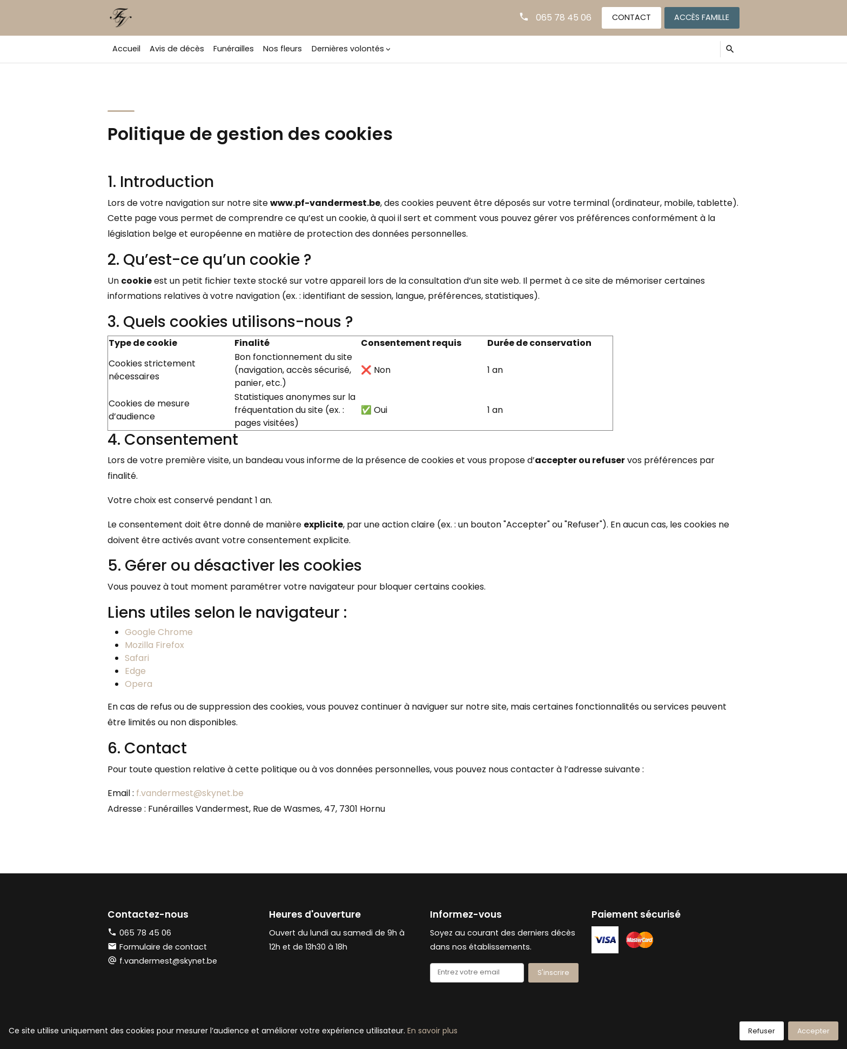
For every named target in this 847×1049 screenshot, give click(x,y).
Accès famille (701, 17)
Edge (135, 671)
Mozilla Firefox (154, 645)
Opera (138, 684)
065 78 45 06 (563, 17)
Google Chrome (159, 632)
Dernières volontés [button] (348, 48)
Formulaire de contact (157, 946)
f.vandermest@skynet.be (190, 793)
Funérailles (233, 48)
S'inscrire (553, 972)
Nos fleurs (282, 48)
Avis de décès (177, 48)
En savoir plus (432, 1030)
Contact (631, 17)
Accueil (126, 48)
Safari (137, 658)
